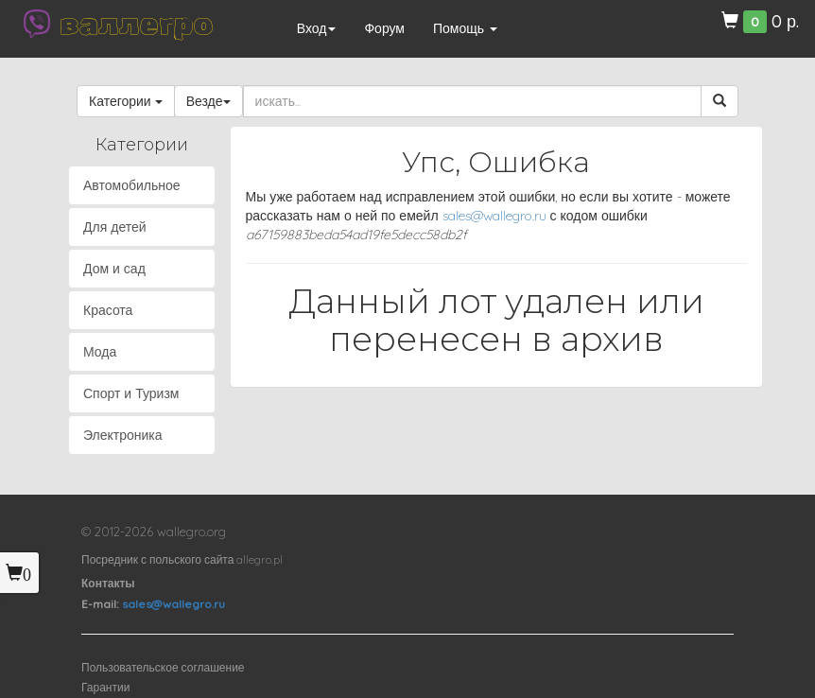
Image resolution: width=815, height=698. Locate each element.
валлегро (136, 23)
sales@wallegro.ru (494, 215)
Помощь (465, 28)
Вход (317, 28)
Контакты (108, 583)
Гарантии (105, 687)
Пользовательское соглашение (163, 667)
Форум (384, 28)
